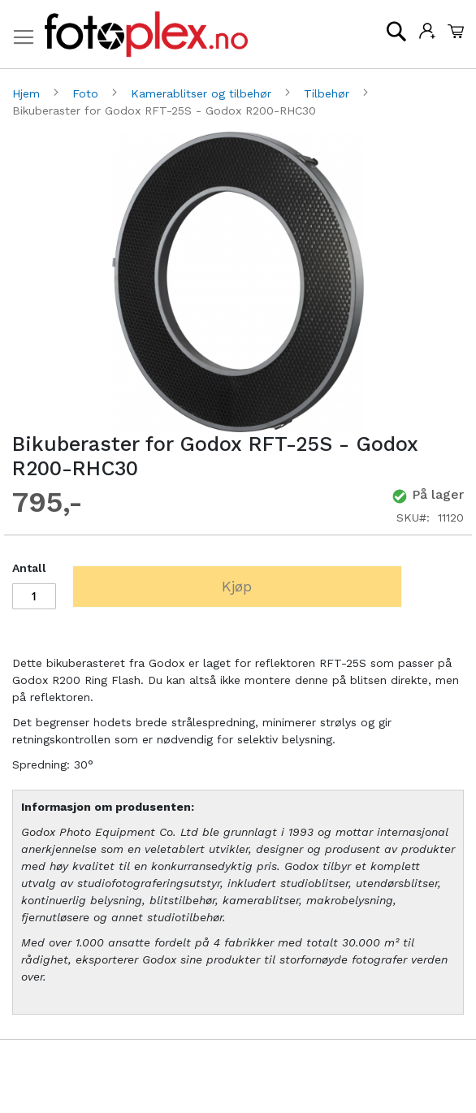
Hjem (28, 93)
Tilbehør (328, 93)
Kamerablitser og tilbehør (203, 93)
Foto (87, 93)
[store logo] (146, 34)
